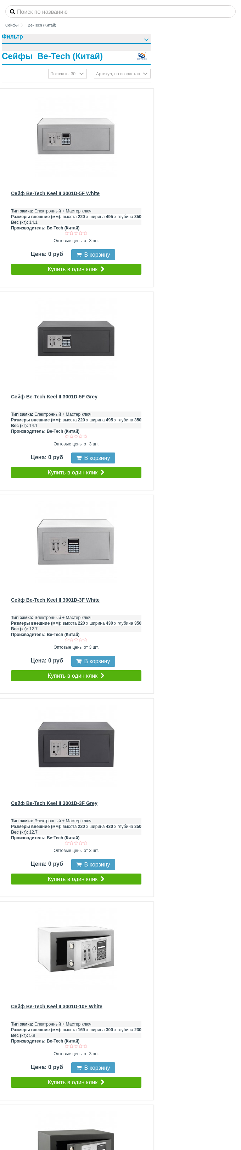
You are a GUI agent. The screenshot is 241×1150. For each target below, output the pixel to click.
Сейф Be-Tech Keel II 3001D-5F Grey (54, 396)
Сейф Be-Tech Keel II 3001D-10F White (56, 1006)
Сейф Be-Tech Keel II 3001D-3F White (55, 600)
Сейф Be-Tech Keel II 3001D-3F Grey (54, 803)
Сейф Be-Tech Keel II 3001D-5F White (55, 193)
